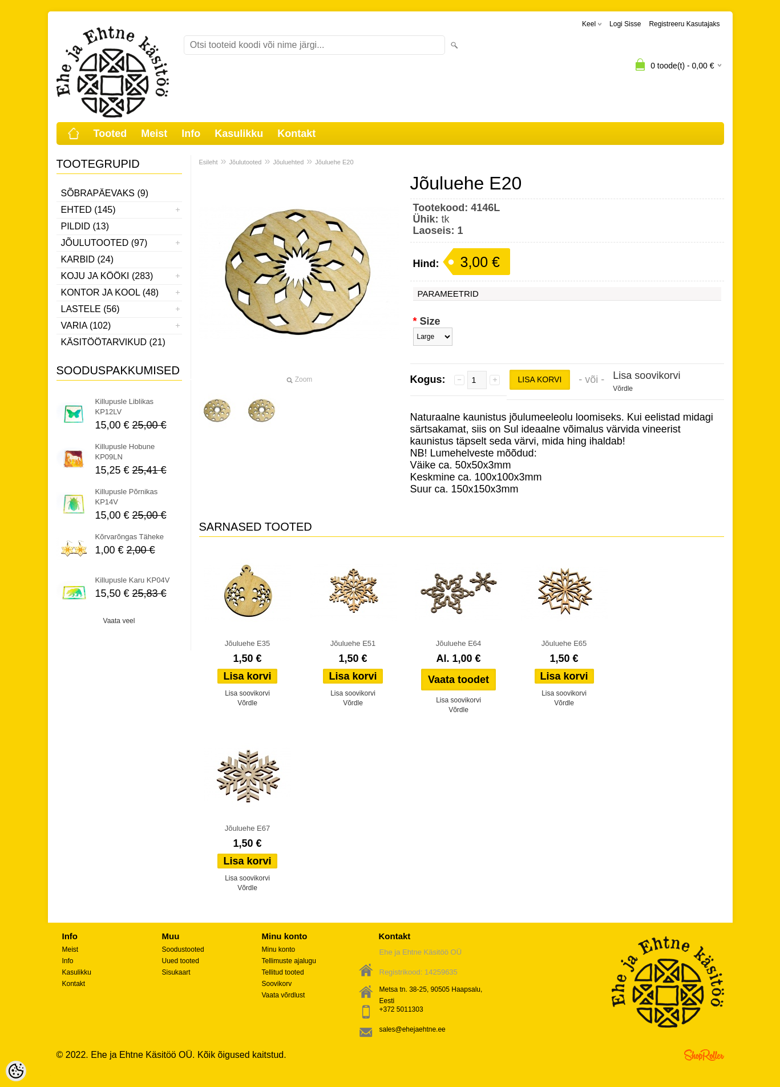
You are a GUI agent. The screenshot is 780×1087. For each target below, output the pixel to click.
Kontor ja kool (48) (110, 292)
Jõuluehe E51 (353, 643)
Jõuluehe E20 (334, 162)
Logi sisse (625, 24)
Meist (154, 133)
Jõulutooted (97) (104, 243)
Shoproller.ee (704, 1055)
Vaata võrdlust (283, 995)
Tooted (110, 133)
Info (190, 133)
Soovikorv (277, 984)
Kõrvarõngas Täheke (129, 536)
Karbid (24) (87, 259)
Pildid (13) (85, 226)
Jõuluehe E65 (564, 643)
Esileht (208, 162)
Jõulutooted (245, 162)
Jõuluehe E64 (459, 643)
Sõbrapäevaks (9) (105, 193)
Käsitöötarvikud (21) (113, 342)
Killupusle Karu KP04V (132, 580)
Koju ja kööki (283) (107, 276)
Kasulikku (239, 133)
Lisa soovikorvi (646, 375)
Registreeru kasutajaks (684, 24)
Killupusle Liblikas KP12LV (124, 406)
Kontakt (296, 133)
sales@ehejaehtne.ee (412, 1029)
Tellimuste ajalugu (289, 961)
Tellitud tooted (283, 972)
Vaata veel (119, 621)
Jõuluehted (288, 162)
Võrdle (623, 389)
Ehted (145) (88, 210)
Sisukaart (176, 972)
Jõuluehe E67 (247, 828)
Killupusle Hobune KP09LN (125, 451)
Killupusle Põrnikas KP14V (126, 496)
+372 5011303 (401, 1009)
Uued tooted (180, 961)
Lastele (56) (90, 309)
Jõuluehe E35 (247, 643)
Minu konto (279, 949)
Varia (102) (86, 325)
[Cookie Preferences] (16, 1071)
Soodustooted (183, 949)
